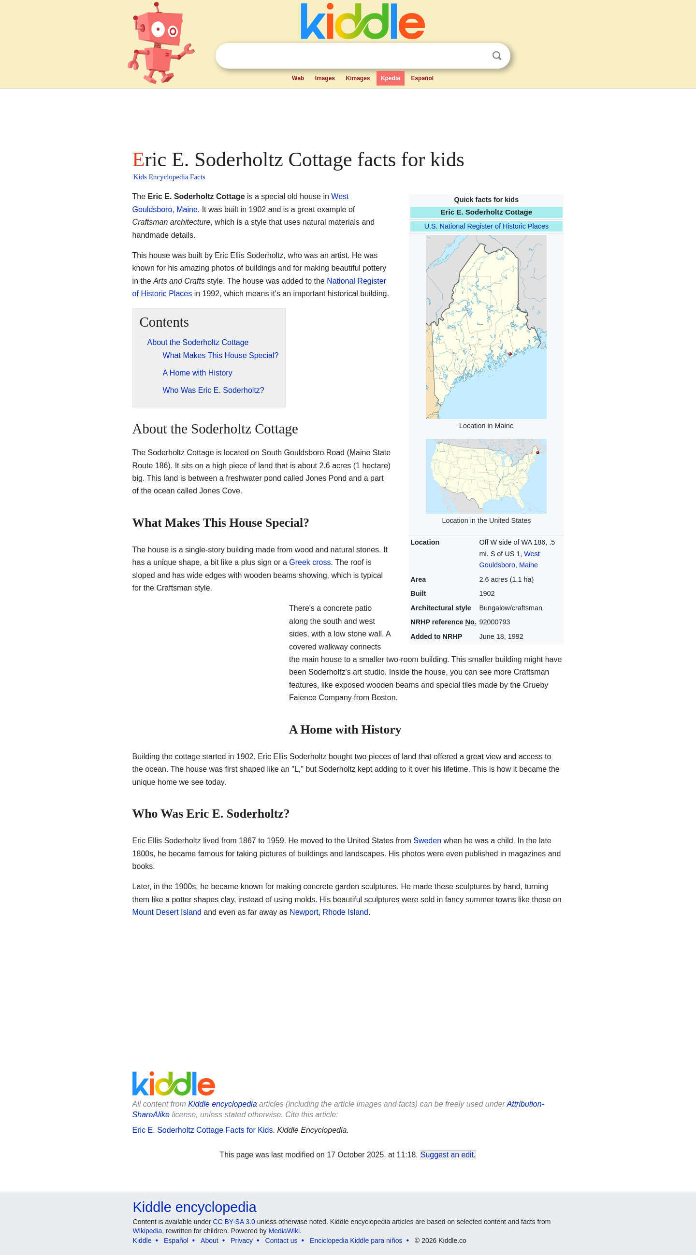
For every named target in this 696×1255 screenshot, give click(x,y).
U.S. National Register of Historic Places (486, 226)
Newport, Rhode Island (329, 912)
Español (422, 78)
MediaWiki (284, 1231)
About (209, 1240)
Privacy (242, 1240)
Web (298, 78)
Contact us (281, 1240)
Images (325, 78)
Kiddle (142, 1240)
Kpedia (390, 78)
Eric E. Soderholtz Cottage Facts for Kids (202, 1130)
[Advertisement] (347, 116)
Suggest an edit (447, 1155)
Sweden (427, 841)
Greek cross (310, 562)
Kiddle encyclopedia (222, 1104)
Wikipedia (147, 1231)
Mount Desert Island (167, 912)
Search (496, 56)
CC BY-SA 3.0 (234, 1222)
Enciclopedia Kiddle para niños (356, 1240)
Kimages (358, 78)
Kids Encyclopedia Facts (169, 177)
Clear (477, 56)
